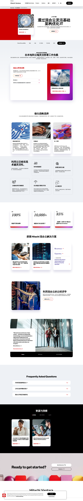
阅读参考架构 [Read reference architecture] (36, 443)
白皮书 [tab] (50, 414)
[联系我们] (61, 43)
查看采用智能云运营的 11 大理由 (59, 91)
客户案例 (41, 43)
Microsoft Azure (58, 248)
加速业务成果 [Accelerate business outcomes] (22, 32)
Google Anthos (58, 253)
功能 (35, 43)
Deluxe (23, 354)
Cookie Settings (51, 496)
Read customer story (17, 348)
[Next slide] (70, 335)
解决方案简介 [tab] (42, 414)
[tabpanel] (41, 433)
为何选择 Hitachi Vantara (29, 3)
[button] (60, 3)
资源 (54, 43)
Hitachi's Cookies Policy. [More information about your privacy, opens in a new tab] (19, 496)
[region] (35, 495)
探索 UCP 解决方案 (17, 267)
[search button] (58, 3)
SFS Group (40, 354)
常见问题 (48, 43)
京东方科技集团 (59, 354)
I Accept (51, 493)
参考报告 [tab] (34, 414)
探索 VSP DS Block (37, 267)
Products (37, 3)
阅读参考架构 (16, 443)
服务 (48, 3)
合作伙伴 (54, 3)
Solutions (43, 3)
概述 (30, 43)
